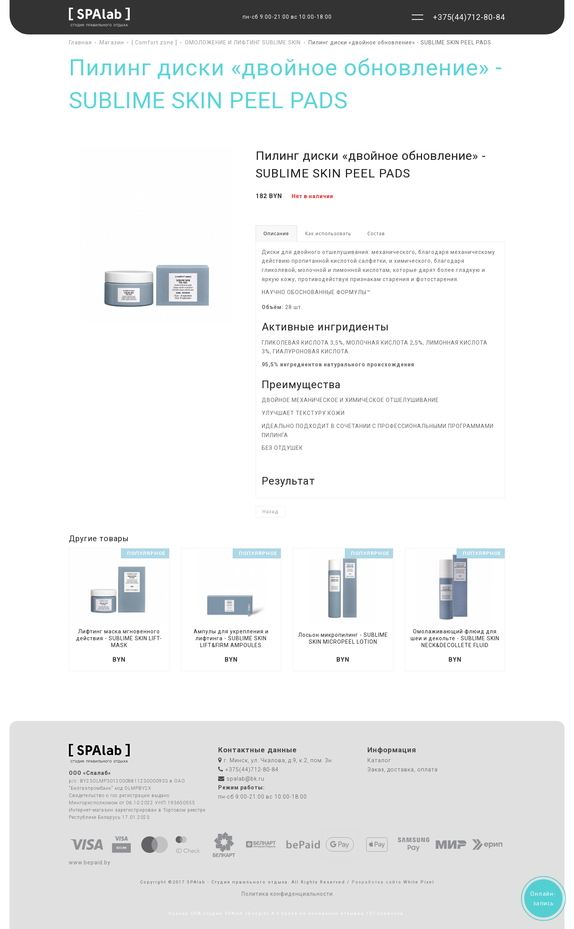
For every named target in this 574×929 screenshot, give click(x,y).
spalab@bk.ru (245, 779)
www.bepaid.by (90, 862)
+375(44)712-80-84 (469, 17)
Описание (276, 233)
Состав (376, 233)
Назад (270, 511)
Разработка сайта (376, 882)
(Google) (257, 913)
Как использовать (328, 233)
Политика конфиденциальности (287, 894)
